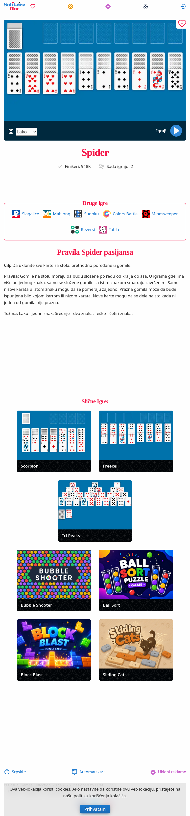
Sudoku (91, 214)
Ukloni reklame (172, 772)
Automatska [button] (90, 772)
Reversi (88, 229)
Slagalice (30, 214)
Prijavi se (183, 6)
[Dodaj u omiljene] (181, 24)
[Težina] (26, 132)
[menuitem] (33, 6)
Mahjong (61, 214)
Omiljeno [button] (33, 6)
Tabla (114, 229)
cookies (63, 789)
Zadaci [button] (70, 6)
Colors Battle (125, 214)
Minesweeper (165, 214)
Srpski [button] (17, 772)
